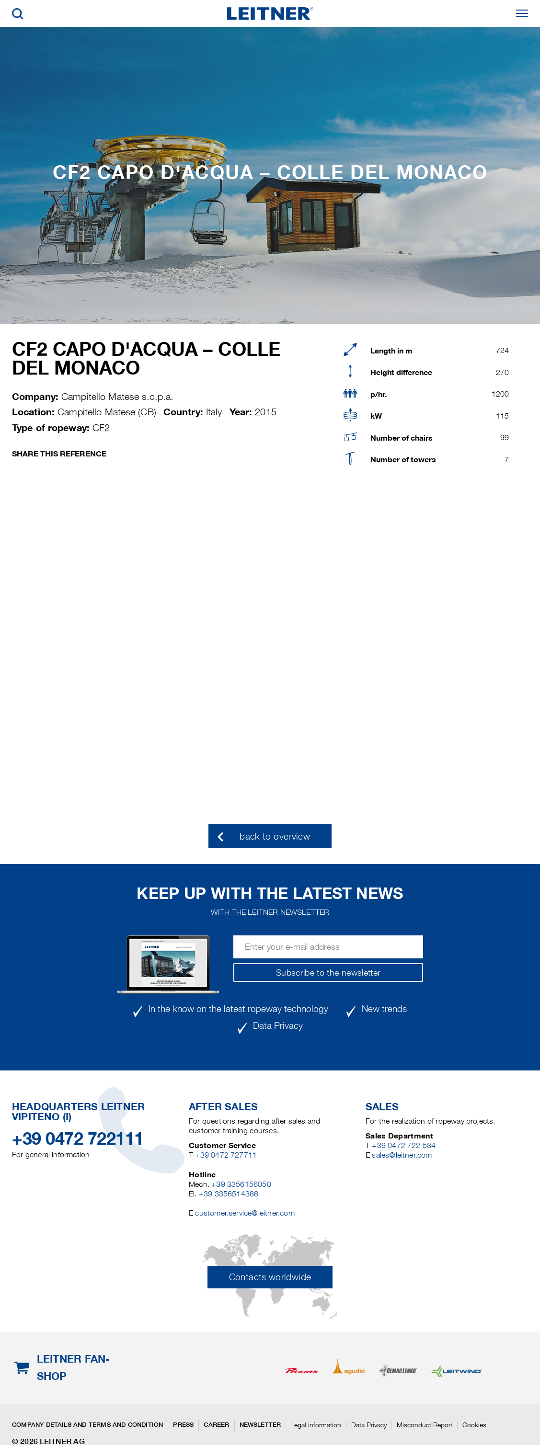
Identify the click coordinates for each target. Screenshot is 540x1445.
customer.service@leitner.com (244, 1212)
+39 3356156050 (241, 1184)
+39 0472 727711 (226, 1155)
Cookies (474, 1425)
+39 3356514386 (229, 1193)
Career (216, 1424)
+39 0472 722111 (78, 1138)
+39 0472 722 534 (404, 1145)
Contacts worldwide (270, 1277)
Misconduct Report (424, 1425)
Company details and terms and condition (87, 1424)
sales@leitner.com (402, 1155)
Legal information (315, 1425)
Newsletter (260, 1424)
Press (183, 1424)
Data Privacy (369, 1425)
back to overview (275, 836)
